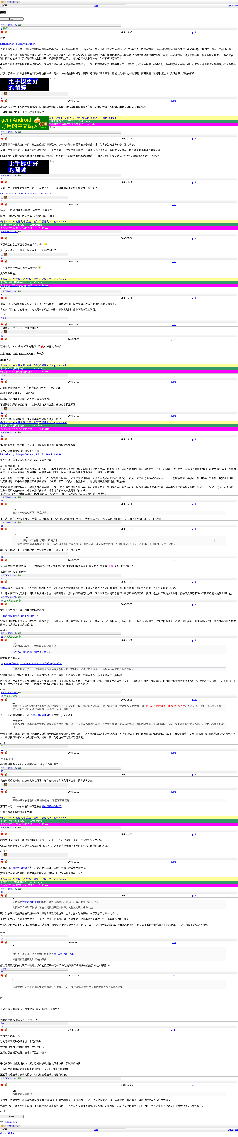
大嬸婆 (3, 969)
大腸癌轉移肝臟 (18, 867)
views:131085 (7, 1133)
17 (2, 578)
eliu (4, 94)
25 (2, 858)
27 (2, 939)
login (230, 6)
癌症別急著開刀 (40, 715)
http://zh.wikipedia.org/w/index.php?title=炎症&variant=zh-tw (31, 454)
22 (2, 771)
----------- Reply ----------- (11, 19)
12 (2, 412)
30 (2, 1081)
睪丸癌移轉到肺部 (51, 806)
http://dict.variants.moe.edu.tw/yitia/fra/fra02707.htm (26, 193)
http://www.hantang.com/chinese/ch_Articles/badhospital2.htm (31, 663)
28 (2, 972)
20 (2, 696)
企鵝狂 (3, 318)
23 (2, 788)
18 (2, 600)
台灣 (9, 2)
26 (2, 892)
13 (2, 435)
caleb (3, 375)
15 (2, 525)
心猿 (2, 1023)
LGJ (18, 2)
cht (4, 2)
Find (96, 6)
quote (194, 32)
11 (2, 378)
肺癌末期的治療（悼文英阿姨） (20, 615)
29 (2, 1026)
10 (2, 336)
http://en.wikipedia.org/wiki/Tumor (17, 43)
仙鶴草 (4, 588)
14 (2, 500)
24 (2, 831)
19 (2, 636)
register (235, 6)
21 (2, 749)
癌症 (14, 1122)
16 (2, 557)
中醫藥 (8, 1122)
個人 (14, 2)
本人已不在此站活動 (11, 25)
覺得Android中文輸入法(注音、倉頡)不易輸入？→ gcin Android (82, 118)
